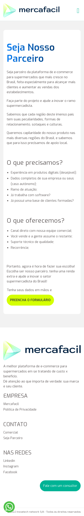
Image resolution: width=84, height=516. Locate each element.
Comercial (10, 432)
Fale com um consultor (60, 486)
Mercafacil (11, 404)
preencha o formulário (30, 300)
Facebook (10, 472)
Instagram (11, 466)
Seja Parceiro (13, 438)
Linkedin (9, 461)
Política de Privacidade (20, 409)
